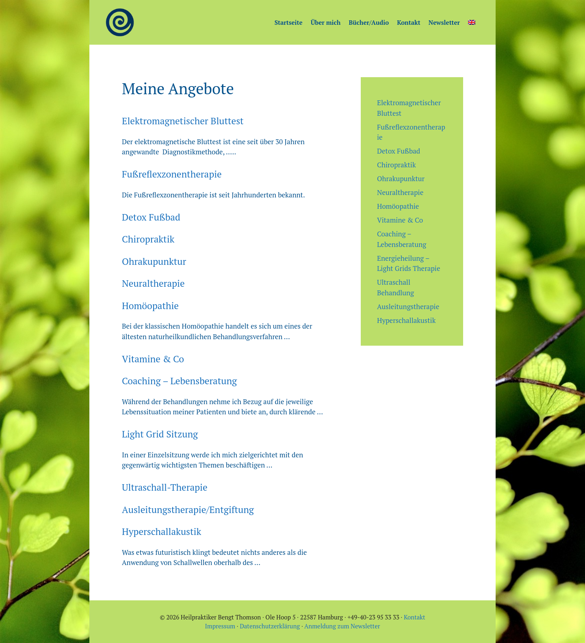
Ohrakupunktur (154, 261)
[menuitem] (471, 22)
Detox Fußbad (151, 217)
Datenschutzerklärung (270, 626)
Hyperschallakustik (161, 531)
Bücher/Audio (369, 22)
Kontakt (408, 22)
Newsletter (444, 22)
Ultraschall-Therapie (165, 487)
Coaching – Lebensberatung (179, 381)
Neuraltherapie (153, 283)
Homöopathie (150, 305)
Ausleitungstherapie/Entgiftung (188, 509)
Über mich (326, 22)
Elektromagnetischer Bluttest (183, 121)
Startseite (289, 22)
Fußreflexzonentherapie (172, 174)
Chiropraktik (148, 239)
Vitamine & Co (153, 359)
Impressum (220, 626)
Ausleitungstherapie (408, 306)
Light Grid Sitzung (160, 434)
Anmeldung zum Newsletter (342, 626)
